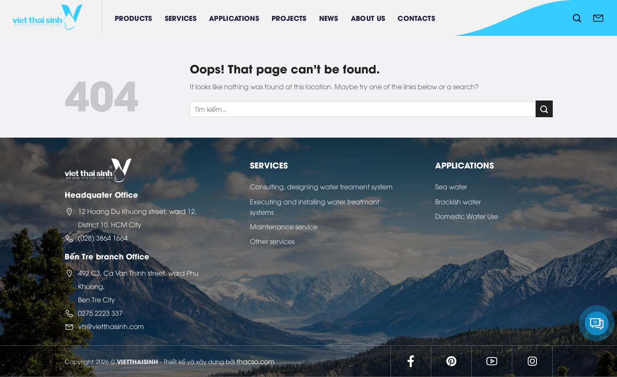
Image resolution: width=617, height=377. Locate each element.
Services (181, 18)
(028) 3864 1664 (103, 237)
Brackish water (458, 201)
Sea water (451, 186)
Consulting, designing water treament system (321, 186)
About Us (368, 18)
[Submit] (544, 109)
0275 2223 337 (100, 312)
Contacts (416, 18)
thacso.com (256, 361)
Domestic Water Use (466, 216)
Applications (234, 18)
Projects (289, 18)
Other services (272, 241)
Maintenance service (283, 226)
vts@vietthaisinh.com (111, 326)
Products (133, 18)
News (328, 18)
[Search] (577, 18)
